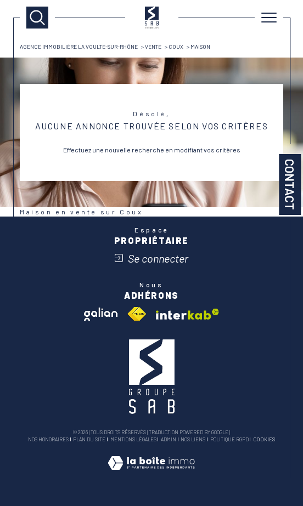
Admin (168, 439)
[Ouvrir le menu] (269, 17)
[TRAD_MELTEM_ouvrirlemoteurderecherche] (37, 18)
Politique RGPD (229, 439)
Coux (176, 46)
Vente (153, 46)
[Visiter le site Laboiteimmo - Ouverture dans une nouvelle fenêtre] (151, 473)
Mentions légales (133, 439)
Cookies (264, 439)
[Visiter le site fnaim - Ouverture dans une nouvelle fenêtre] (136, 314)
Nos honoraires (48, 439)
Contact (290, 184)
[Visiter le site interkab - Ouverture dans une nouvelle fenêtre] (187, 314)
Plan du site (89, 439)
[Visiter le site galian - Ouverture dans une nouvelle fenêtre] (100, 314)
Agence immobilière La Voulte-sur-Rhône (79, 46)
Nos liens (193, 439)
